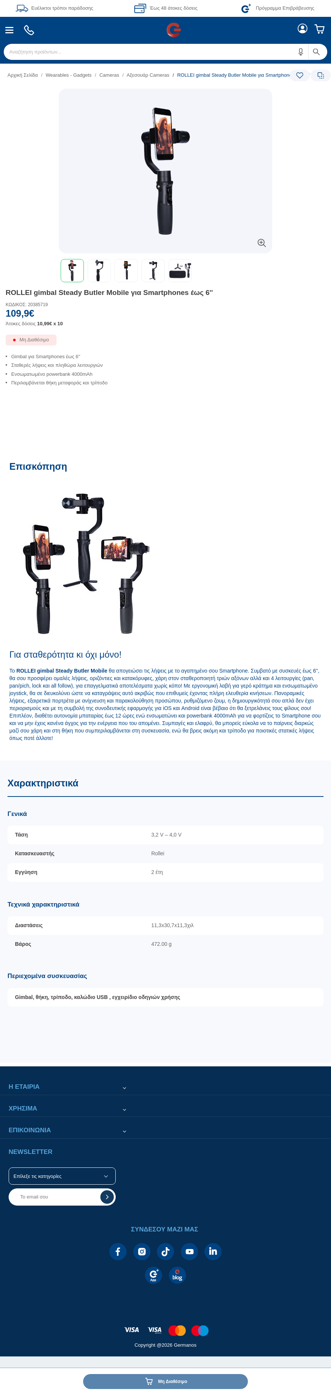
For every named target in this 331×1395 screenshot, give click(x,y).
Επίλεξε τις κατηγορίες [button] (37, 1176)
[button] (301, 52)
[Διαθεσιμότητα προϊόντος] (165, 343)
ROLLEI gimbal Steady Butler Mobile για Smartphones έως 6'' (109, 292)
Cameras (109, 75)
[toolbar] (165, 270)
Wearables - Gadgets (69, 75)
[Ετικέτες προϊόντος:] (165, 97)
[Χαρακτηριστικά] (165, 912)
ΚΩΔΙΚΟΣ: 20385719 (27, 304)
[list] (119, 75)
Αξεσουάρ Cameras (148, 75)
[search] (165, 52)
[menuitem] (9, 30)
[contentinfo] (165, 1326)
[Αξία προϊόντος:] (165, 320)
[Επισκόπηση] (165, 607)
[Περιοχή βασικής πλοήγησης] (165, 30)
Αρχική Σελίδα (22, 75)
